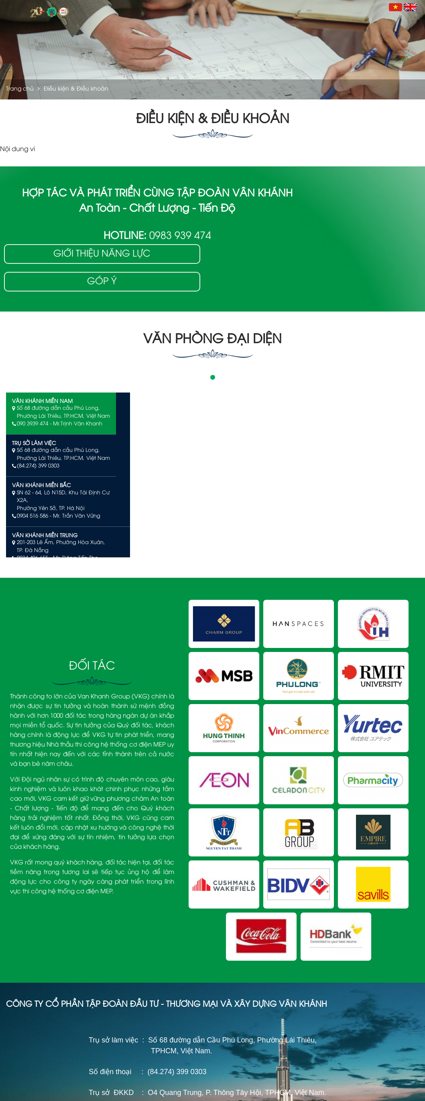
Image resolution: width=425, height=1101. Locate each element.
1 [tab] (212, 329)
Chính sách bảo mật (374, 1089)
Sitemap (411, 1089)
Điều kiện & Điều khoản (319, 1089)
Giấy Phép (231, 900)
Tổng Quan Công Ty (244, 888)
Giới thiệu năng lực (354, 196)
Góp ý (354, 225)
